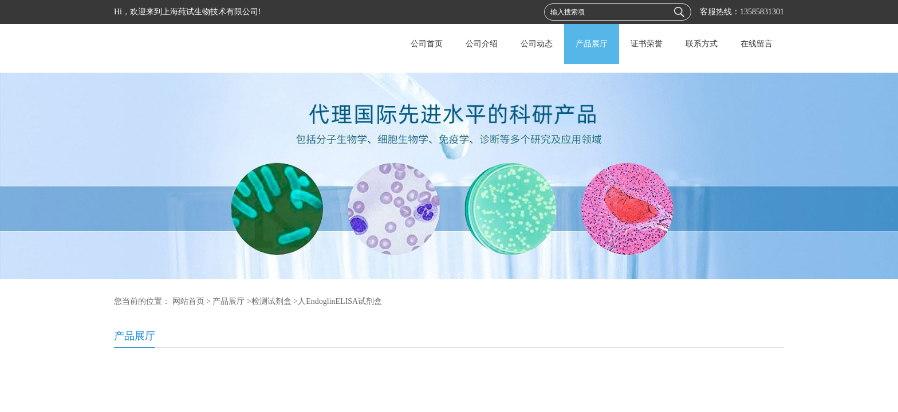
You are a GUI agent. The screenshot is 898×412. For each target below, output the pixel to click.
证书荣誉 (647, 43)
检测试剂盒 (271, 301)
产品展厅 (592, 43)
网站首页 (188, 301)
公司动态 (537, 43)
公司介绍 (482, 43)
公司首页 (427, 43)
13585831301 (762, 11)
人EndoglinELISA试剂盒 (340, 301)
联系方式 (702, 43)
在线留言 (757, 43)
